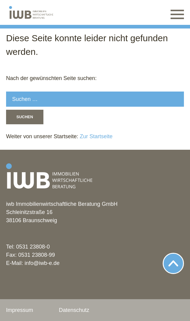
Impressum (19, 310)
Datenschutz (74, 310)
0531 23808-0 (33, 247)
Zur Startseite (95, 136)
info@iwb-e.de (42, 263)
